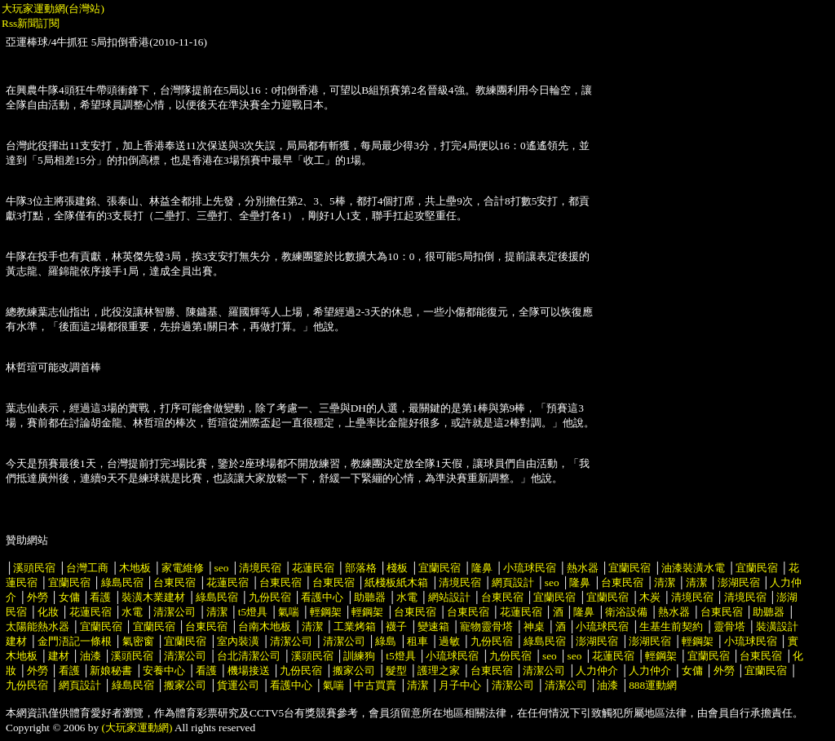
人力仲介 (597, 670)
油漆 (90, 656)
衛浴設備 (626, 612)
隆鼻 (482, 568)
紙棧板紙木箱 (396, 582)
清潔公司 (174, 612)
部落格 (361, 568)
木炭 (649, 597)
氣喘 (288, 612)
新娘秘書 (111, 670)
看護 (100, 597)
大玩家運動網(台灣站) (53, 8)
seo (221, 568)
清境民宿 (260, 568)
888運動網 (653, 685)
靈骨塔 (729, 626)
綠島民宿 (122, 582)
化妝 (48, 612)
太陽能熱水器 (37, 626)
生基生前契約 (672, 626)
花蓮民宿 (313, 568)
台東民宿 (174, 582)
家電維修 (182, 568)
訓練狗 (359, 656)
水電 (407, 597)
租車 (417, 641)
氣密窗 (138, 641)
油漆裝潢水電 (693, 568)
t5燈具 (252, 612)
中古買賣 (375, 685)
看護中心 (322, 597)
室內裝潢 (238, 641)
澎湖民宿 (739, 582)
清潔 (664, 582)
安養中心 (164, 670)
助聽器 (370, 597)
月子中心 (460, 685)
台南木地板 (264, 626)
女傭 (69, 597)
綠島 (385, 641)
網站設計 (449, 597)
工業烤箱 (355, 626)
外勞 (37, 597)
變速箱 (433, 626)
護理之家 (439, 670)
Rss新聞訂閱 (31, 23)
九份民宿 (270, 597)
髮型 (396, 670)
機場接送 (249, 670)
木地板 (135, 568)
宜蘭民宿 (439, 568)
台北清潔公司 (249, 656)
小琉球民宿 (529, 568)
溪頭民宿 (34, 568)
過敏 (449, 641)
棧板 (397, 568)
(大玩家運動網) (137, 727)
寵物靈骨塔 (486, 626)
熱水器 (583, 568)
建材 (58, 656)
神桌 (534, 626)
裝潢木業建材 (153, 597)
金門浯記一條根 (75, 641)
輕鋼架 (326, 612)
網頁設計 (513, 582)
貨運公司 (238, 685)
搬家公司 (354, 670)
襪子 (396, 626)
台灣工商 (87, 568)
